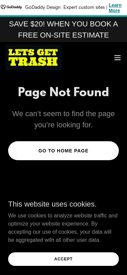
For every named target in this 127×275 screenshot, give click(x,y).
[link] (33, 57)
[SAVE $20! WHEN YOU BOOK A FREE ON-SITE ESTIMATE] (63, 29)
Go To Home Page (63, 150)
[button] (117, 57)
